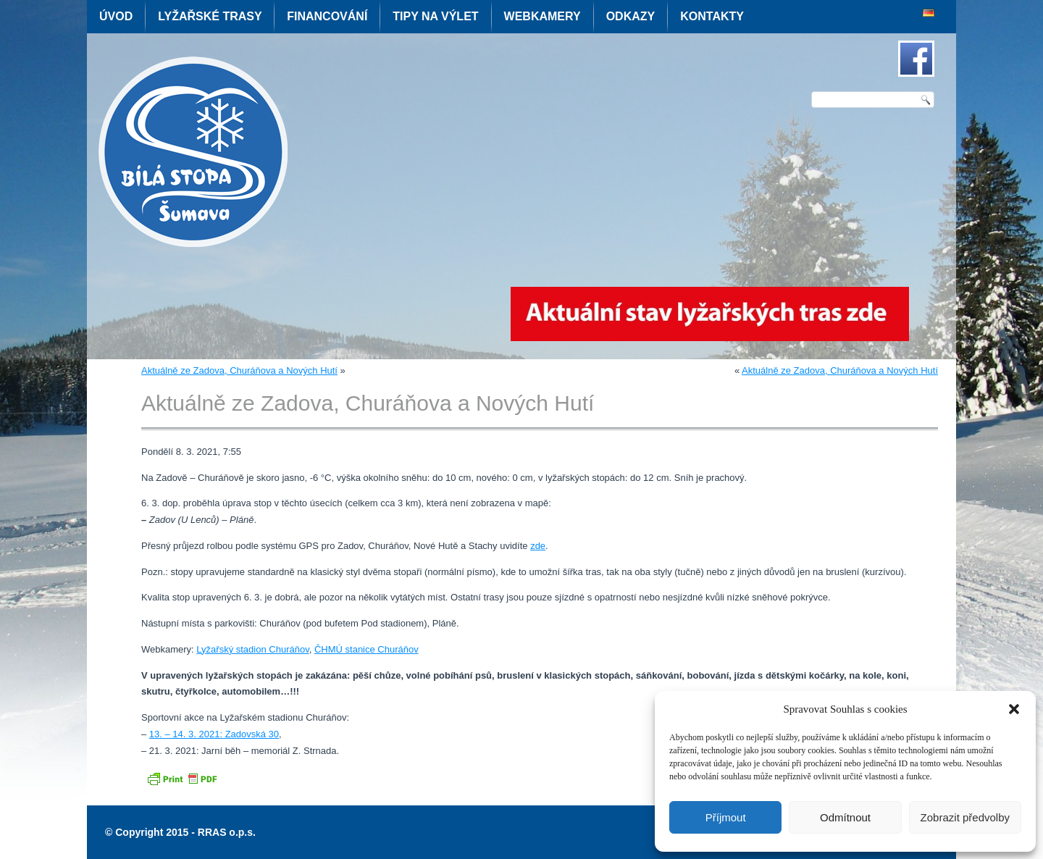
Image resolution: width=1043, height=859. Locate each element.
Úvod (116, 16)
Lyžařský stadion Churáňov (252, 649)
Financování (327, 16)
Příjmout (725, 817)
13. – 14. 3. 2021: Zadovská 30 (214, 734)
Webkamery (542, 16)
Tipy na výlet (435, 16)
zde (537, 545)
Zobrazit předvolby (965, 817)
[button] (1014, 709)
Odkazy (630, 16)
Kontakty (712, 16)
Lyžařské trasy (209, 16)
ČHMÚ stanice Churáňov (366, 649)
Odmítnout (845, 817)
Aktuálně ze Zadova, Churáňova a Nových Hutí (239, 370)
